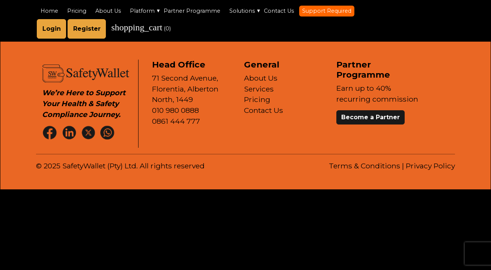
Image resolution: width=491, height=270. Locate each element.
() (141, 27)
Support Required (326, 11)
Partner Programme (192, 11)
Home (49, 11)
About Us (108, 11)
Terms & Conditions (364, 165)
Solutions (242, 11)
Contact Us (279, 11)
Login (51, 28)
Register (87, 28)
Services (259, 88)
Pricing (76, 11)
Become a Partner (370, 117)
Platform (142, 11)
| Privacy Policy (428, 165)
